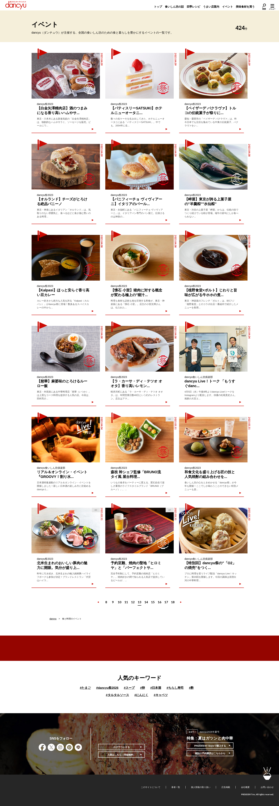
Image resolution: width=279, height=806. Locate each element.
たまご (85, 688)
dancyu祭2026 (107, 688)
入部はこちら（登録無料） (121, 754)
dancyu (53, 619)
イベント (227, 6)
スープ (129, 688)
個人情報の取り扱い (200, 787)
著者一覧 (175, 787)
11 (126, 602)
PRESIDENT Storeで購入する (210, 745)
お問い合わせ (267, 787)
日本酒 (155, 688)
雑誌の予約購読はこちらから (210, 753)
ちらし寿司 (174, 688)
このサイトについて (150, 787)
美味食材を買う (245, 6)
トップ (158, 6)
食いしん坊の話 (174, 6)
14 (146, 602)
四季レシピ (193, 6)
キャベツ (161, 695)
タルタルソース (117, 695)
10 (119, 602)
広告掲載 (225, 787)
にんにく (141, 695)
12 (133, 602)
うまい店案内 (211, 6)
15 (153, 602)
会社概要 (245, 787)
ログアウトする (121, 747)
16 (159, 602)
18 (173, 602)
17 (166, 602)
